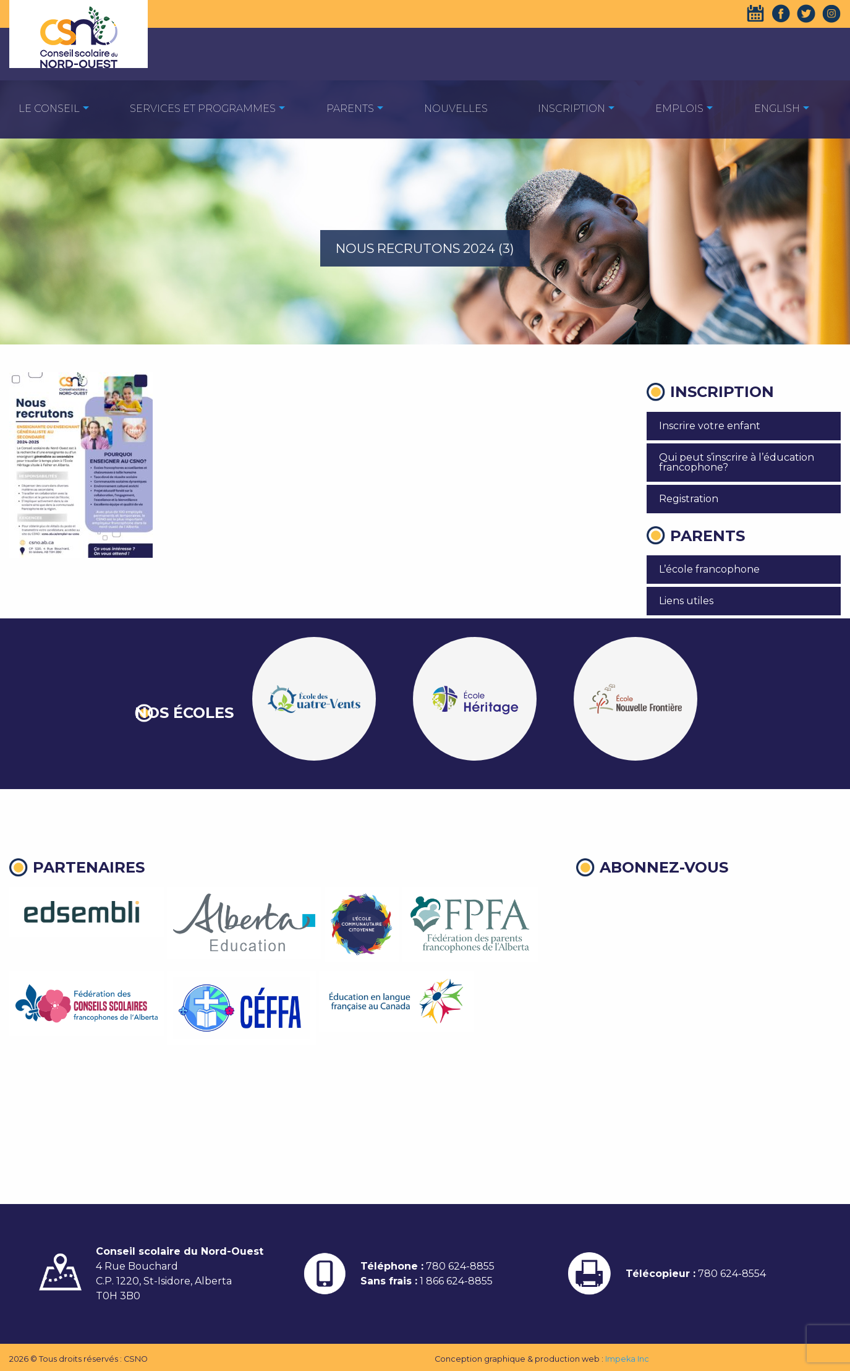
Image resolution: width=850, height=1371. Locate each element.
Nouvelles (456, 108)
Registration (688, 499)
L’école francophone (709, 569)
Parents (350, 108)
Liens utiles (686, 601)
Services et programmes (203, 108)
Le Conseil (49, 108)
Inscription (571, 108)
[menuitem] (49, 108)
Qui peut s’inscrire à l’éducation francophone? (736, 462)
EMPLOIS (679, 108)
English (777, 108)
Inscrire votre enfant (709, 426)
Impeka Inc (627, 1359)
